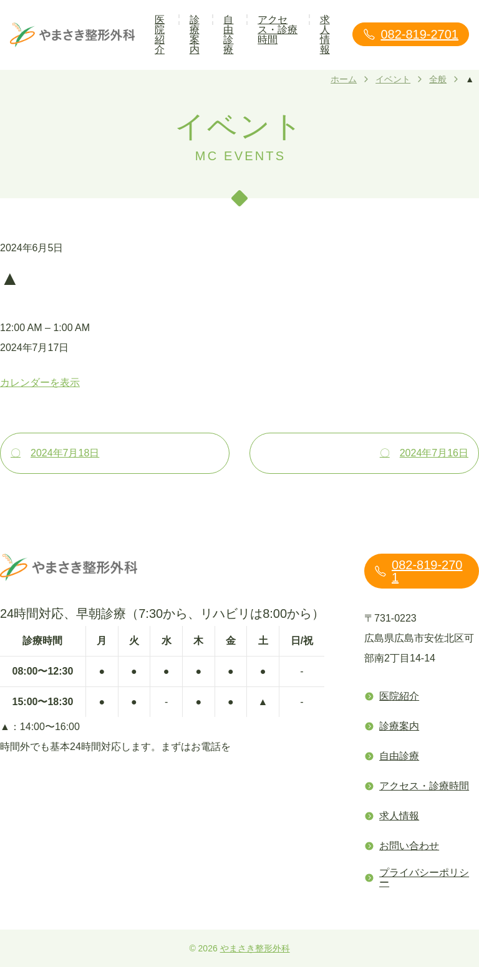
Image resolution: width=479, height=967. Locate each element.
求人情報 (325, 34)
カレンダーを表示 (40, 382)
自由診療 (228, 34)
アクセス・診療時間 (278, 29)
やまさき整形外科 (255, 948)
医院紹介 (160, 34)
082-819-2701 (410, 34)
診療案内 (195, 34)
